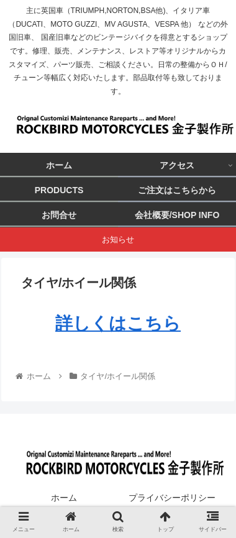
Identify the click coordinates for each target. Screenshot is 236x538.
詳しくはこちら (118, 323)
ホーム (64, 498)
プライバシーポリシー (172, 498)
